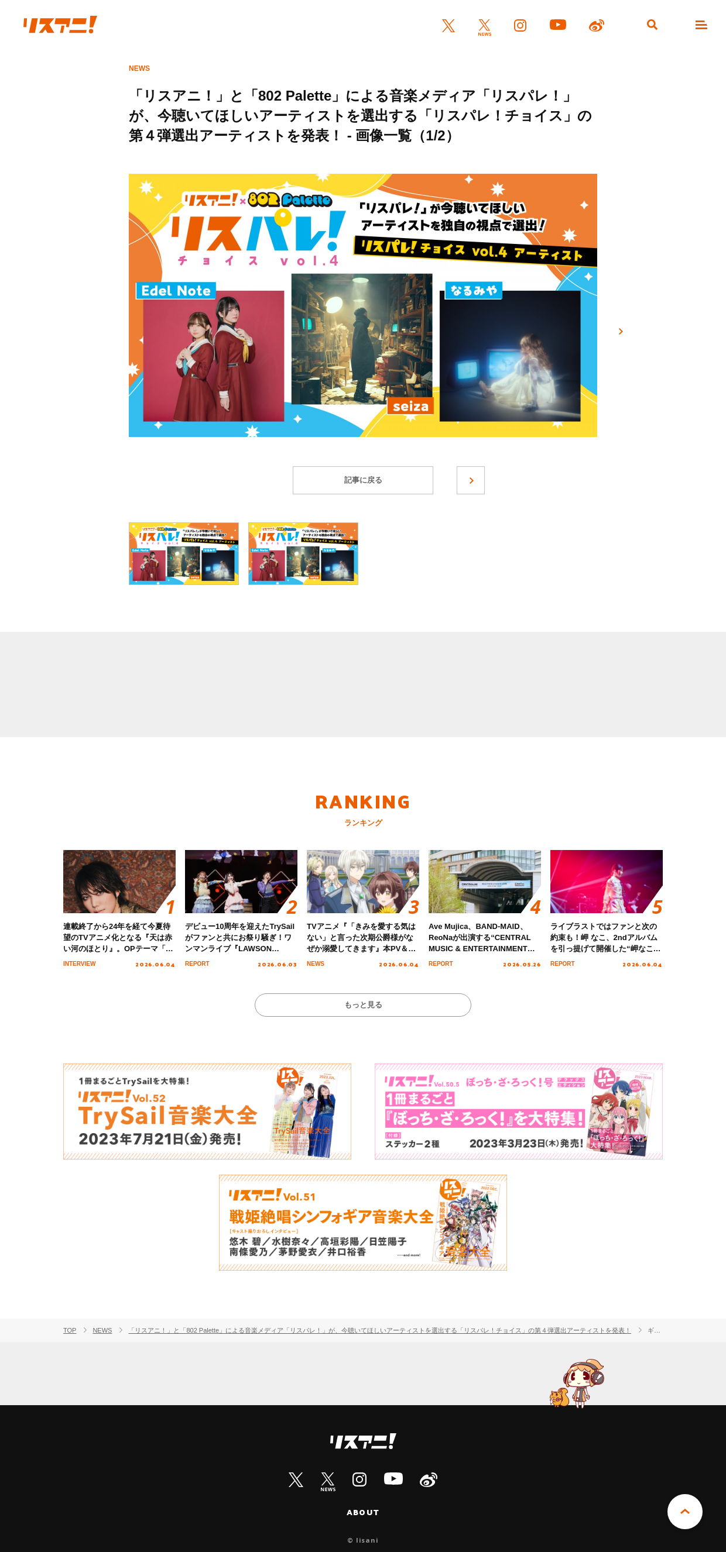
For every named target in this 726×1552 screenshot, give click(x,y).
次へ (620, 331)
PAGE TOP (685, 1511)
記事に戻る (363, 480)
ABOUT (363, 1512)
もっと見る (363, 1004)
